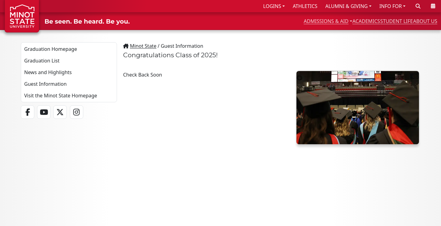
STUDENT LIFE (377, 21)
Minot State (143, 46)
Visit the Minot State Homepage (60, 95)
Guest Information (45, 84)
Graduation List (41, 60)
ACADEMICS (332, 21)
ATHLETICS (305, 6)
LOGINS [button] (272, 6)
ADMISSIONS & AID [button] (276, 21)
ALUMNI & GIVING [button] (346, 6)
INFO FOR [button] (390, 6)
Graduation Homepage (50, 49)
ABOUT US (419, 21)
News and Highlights (48, 72)
